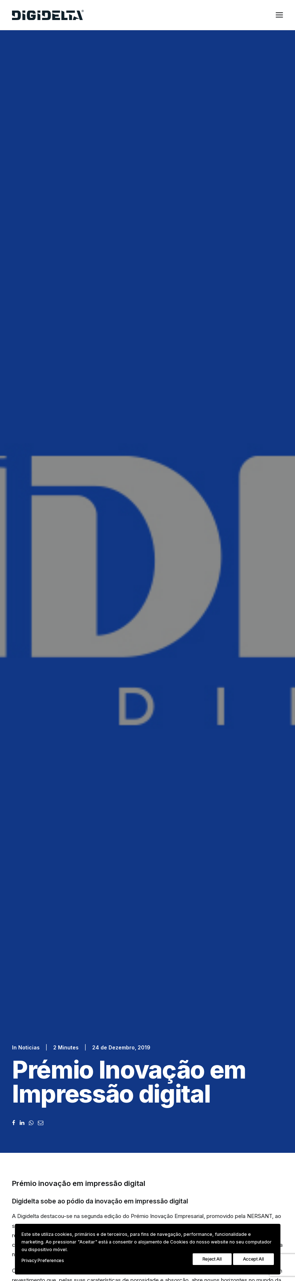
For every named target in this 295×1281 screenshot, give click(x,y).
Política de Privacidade (89, 921)
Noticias (29, 130)
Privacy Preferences (42, 1260)
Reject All (212, 1259)
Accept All (253, 1259)
